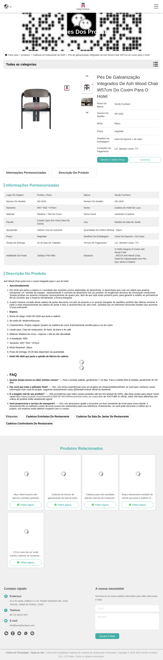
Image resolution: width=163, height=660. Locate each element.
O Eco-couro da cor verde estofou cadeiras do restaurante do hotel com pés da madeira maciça (25, 554)
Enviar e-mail (107, 636)
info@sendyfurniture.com (22, 625)
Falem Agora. (26, 504)
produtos (25, 55)
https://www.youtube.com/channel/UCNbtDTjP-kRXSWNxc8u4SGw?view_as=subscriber (59, 396)
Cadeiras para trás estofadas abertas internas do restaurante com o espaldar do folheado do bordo (100, 496)
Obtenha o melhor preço (112, 160)
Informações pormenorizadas (26, 172)
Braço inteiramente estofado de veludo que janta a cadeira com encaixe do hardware (137, 496)
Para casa (13, 55)
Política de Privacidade (17, 652)
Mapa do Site (37, 652)
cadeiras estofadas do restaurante (47, 416)
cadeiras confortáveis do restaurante (29, 423)
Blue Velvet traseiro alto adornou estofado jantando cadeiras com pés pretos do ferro (25, 496)
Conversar (145, 160)
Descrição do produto (74, 172)
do (119, 396)
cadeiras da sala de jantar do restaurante (102, 416)
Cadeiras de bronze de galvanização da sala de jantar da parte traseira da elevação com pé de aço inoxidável (63, 496)
